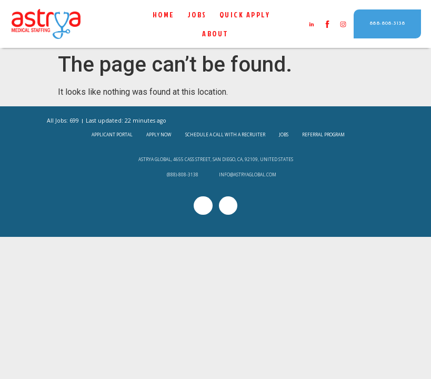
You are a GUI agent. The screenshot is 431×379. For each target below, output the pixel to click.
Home (164, 14)
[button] (387, 23)
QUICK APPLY (244, 14)
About (215, 33)
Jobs (197, 14)
